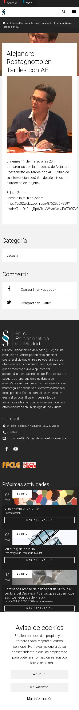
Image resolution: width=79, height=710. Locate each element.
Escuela (35, 23)
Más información (39, 699)
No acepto (39, 687)
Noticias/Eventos (18, 23)
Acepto (39, 674)
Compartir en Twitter (26, 302)
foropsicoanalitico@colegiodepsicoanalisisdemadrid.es (37, 438)
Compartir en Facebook (29, 289)
